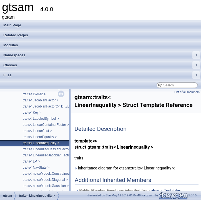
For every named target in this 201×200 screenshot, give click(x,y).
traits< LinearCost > (37, 131)
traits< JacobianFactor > (41, 100)
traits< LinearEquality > (40, 137)
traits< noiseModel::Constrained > (47, 174)
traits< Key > (32, 112)
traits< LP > (31, 161)
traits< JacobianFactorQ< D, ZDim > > (51, 106)
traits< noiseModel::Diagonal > (45, 180)
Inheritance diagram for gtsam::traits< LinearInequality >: (124, 168)
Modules (10, 45)
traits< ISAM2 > (34, 94)
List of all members (187, 92)
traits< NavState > (36, 167)
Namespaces (101, 55)
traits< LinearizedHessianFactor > (47, 149)
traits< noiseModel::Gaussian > (46, 186)
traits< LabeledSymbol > (41, 119)
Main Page (12, 25)
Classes (101, 65)
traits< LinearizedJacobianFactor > (48, 155)
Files (101, 75)
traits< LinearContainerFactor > (46, 125)
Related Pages (15, 35)
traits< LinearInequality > (41, 143)
